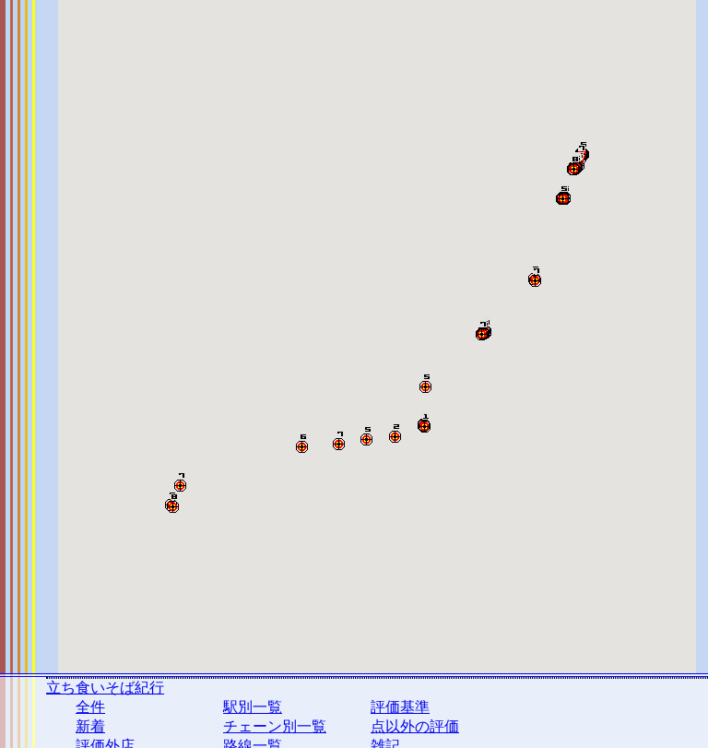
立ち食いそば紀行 (105, 687)
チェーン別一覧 (274, 726)
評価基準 (400, 707)
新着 (90, 726)
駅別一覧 (252, 707)
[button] (425, 423)
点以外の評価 (415, 726)
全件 (90, 707)
